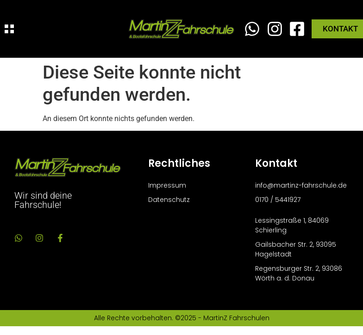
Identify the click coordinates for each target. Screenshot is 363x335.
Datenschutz (169, 199)
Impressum (167, 185)
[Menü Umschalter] (9, 28)
